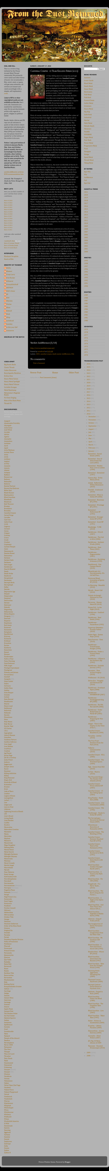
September (93, 426)
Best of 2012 (8, 227)
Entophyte (8, 632)
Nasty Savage (9, 874)
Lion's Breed (8, 816)
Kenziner (7, 771)
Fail (85, 180)
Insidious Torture (10, 740)
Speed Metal (88, 157)
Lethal (6, 800)
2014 (86, 212)
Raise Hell (7, 964)
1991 (86, 283)
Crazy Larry (11, 274)
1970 (86, 355)
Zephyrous (8, 1141)
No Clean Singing (10, 398)
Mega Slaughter (9, 845)
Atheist (6, 470)
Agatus (6, 437)
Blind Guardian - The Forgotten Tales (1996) (95, 1005)
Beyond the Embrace (11, 488)
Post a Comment (39, 363)
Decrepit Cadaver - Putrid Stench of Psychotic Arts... (95, 986)
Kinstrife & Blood (10, 782)
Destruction (8, 600)
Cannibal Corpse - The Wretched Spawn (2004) (96, 762)
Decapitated (8, 578)
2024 (89, 370)
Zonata (6, 1148)
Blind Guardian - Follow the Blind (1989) (95, 998)
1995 (86, 272)
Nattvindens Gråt (10, 877)
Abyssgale (7, 425)
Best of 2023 (8, 203)
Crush (6, 540)
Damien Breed (9, 553)
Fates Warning (9, 661)
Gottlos (6, 690)
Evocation (7, 643)
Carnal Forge (8, 515)
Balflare (7, 475)
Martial (86, 120)
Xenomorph (8, 1126)
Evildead (7, 641)
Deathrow (7, 576)
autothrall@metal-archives (14, 172)
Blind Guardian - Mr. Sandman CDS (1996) (95, 939)
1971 (86, 352)
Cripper (7, 533)
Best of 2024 (8, 200)
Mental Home (9, 850)
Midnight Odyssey (10, 856)
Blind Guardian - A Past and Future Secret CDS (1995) (95, 946)
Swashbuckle (9, 1031)
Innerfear (7, 737)
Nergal (6, 894)
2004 (86, 240)
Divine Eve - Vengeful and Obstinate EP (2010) (95, 682)
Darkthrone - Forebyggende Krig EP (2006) (96, 700)
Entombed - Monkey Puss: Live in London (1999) (96, 467)
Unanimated (8, 1063)
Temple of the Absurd (11, 1038)
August (91, 429)
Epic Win (87, 172)
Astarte (6, 468)
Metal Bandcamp (10, 390)
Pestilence (7, 944)
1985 (86, 306)
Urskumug (8, 1067)
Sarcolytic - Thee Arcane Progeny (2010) (94, 672)
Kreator (7, 787)
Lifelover (7, 809)
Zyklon (6, 1150)
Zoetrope (7, 1144)
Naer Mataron (9, 872)
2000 (86, 252)
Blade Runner (9, 493)
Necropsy (7, 888)
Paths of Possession (11, 942)
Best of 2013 (8, 225)
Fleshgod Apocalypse (11, 668)
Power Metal (88, 143)
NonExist (7, 906)
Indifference (66, 354)
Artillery (7, 459)
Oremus (7, 928)
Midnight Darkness (11, 854)
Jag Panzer (8, 753)
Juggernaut (8, 764)
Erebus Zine (8, 376)
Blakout (9, 271)
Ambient (87, 78)
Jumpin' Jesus (9, 767)
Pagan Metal (88, 137)
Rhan (8, 307)
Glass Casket (8, 681)
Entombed (8, 630)
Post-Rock (87, 140)
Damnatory (8, 556)
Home (55, 373)
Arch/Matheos (9, 450)
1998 (86, 263)
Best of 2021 (8, 207)
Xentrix (6, 1128)
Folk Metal (88, 95)
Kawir (6, 769)
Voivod (6, 1094)
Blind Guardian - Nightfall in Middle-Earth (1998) (96, 914)
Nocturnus (8, 903)
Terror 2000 (8, 1045)
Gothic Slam (8, 688)
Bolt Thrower (9, 504)
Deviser (7, 603)
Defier (6, 587)
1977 (86, 335)
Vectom (6, 1079)
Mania (6, 834)
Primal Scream (9, 951)
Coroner (7, 529)
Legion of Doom (9, 796)
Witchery (7, 1114)
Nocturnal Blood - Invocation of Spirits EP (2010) (96, 580)
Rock (8, 314)
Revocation (8, 978)
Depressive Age (9, 592)
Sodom (6, 1020)
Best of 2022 (8, 205)
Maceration (8, 827)
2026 (89, 364)
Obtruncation (9, 915)
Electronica (88, 92)
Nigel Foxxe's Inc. (10, 897)
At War (6, 464)
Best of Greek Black (10, 248)
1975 (86, 341)
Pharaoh (7, 946)
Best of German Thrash (11, 243)
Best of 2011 (8, 230)
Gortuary (7, 686)
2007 (86, 232)
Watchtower (8, 1103)
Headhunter (8, 701)
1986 (86, 303)
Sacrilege (7, 991)
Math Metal (88, 123)
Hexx (6, 719)
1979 (86, 329)
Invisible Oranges (10, 387)
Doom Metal (88, 89)
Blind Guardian (9, 497)
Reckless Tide (9, 973)
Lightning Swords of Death (13, 811)
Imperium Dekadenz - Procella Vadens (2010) (96, 629)
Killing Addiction (10, 773)
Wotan (6, 1119)
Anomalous (8, 441)
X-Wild (6, 1123)
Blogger (67, 1162)
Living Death (8, 818)
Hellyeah (7, 713)
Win (85, 174)
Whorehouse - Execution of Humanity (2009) (95, 827)
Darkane (7, 558)
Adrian (6, 434)
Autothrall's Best (9, 241)
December (92, 417)
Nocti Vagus (8, 901)
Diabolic (7, 607)
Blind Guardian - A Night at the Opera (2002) (95, 900)
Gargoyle (7, 679)
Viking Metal (88, 163)
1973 (86, 346)
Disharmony (8, 612)
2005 (86, 237)
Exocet (6, 652)
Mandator (7, 832)
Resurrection (9, 975)
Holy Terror (8, 724)
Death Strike (8, 573)
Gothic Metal (88, 103)
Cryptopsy (7, 544)
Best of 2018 (8, 214)
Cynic (6, 549)
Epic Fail (87, 183)
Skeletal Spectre (10, 1018)
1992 (86, 280)
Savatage (7, 1002)
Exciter (6, 645)
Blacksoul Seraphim (11, 256)
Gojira (6, 683)
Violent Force (9, 1090)
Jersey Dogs (8, 755)
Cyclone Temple (9, 547)
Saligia (6, 993)
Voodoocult (8, 1096)
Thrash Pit (8, 403)
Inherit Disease (9, 735)
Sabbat (6, 989)
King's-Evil (8, 780)
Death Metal (88, 86)
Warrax (7, 1101)
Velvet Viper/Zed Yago (12, 1085)
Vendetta (7, 1087)
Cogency (7, 526)
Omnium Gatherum (11, 924)
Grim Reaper (8, 692)
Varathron (7, 1076)
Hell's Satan (11, 291)
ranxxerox (10, 330)
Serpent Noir (8, 1011)
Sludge (86, 154)
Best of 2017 (8, 216)
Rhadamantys (9, 980)
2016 (86, 206)
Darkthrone (8, 567)
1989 (86, 295)
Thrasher (7, 1056)
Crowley (7, 535)
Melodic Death (89, 126)
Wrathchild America (11, 1121)
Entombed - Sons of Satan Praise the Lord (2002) (95, 460)
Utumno (7, 1074)
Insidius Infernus (10, 742)
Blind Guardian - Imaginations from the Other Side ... (95, 933)
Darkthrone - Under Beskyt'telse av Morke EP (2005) (95, 712)
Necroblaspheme (10, 879)
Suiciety (7, 1027)
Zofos (6, 1146)
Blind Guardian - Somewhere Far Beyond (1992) (94, 958)
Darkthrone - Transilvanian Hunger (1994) (94, 646)
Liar (5, 802)
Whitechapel (8, 1108)
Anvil (6, 446)
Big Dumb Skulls (10, 364)
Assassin (7, 466)
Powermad (8, 948)
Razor (6, 968)
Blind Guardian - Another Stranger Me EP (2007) (95, 867)
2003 (38, 354)
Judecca (7, 762)
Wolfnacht (7, 1117)
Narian (9, 304)
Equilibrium (8, 634)
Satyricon (7, 1000)
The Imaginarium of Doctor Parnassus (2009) (95, 926)
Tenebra (7, 1040)
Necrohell (7, 881)
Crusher (7, 542)
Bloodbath (8, 499)
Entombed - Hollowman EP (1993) (94, 512)
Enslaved (7, 627)
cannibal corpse (46, 354)
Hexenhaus (8, 717)
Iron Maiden (8, 746)
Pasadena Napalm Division (13, 939)
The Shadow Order (11, 1013)
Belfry (9, 268)
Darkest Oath (9, 560)
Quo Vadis (7, 960)
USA (72, 354)
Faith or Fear (9, 659)
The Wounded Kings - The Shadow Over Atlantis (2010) (96, 779)
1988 (86, 298)
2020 (86, 195)
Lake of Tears (8, 791)
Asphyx (6, 461)
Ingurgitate (8, 733)
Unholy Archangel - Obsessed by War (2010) (95, 597)
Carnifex (7, 517)
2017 (86, 203)
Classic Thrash (9, 367)
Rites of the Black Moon (12, 400)
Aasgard (7, 421)
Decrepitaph (8, 585)
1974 (86, 344)
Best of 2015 (8, 221)
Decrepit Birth (9, 582)
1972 (86, 349)
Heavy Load (8, 706)
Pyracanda (8, 953)
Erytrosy (7, 636)
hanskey (9, 324)
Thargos (7, 1052)
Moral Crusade (9, 863)
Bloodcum (7, 502)
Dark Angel (8, 565)
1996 (86, 269)
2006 (86, 235)
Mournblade (8, 868)
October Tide (8, 917)
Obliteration (8, 912)
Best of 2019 (8, 212)
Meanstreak (8, 843)
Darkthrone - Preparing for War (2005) (95, 719)
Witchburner (9, 1112)
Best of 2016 (8, 218)
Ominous (7, 921)
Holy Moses (8, 722)
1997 (86, 266)
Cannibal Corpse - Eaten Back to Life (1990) (95, 860)
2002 (86, 246)
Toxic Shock (8, 1058)
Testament (8, 1047)
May (90, 438)
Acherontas (8, 428)
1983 (86, 312)
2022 (89, 376)
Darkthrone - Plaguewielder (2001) (94, 554)
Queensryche (9, 955)
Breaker (7, 506)
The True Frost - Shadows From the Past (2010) (95, 743)
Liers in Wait (8, 807)
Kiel (8, 298)
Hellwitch (7, 710)
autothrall (10, 321)
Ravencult (7, 966)
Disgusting (8, 609)
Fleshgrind (8, 670)
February (92, 448)
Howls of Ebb (9, 259)
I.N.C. (6, 731)
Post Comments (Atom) (48, 377)
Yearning (7, 1130)
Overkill (7, 933)
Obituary (7, 910)
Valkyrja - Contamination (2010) (94, 750)
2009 (86, 226)
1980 (86, 321)
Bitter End (8, 490)
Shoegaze (87, 151)
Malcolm (10, 301)
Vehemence (8, 1081)
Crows (6, 538)
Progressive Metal (90, 146)
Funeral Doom (89, 100)
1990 (86, 286)
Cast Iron (7, 520)
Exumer (7, 654)
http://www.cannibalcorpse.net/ (42, 348)
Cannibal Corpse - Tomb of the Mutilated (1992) (95, 846)
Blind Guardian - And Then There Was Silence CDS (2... (95, 906)
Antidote (7, 443)
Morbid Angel (9, 865)
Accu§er (7, 432)
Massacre (7, 841)
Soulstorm (7, 1022)
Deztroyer (7, 605)
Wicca (6, 1110)
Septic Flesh (8, 1009)
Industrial (87, 117)
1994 (86, 275)
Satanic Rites (8, 998)
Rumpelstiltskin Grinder (13, 986)
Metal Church (9, 852)
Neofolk (87, 132)
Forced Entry (9, 675)
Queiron (7, 957)
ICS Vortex (8, 728)
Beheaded (7, 481)
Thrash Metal (89, 160)
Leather (7, 793)
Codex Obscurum (10, 370)
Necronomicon (9, 885)
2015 (86, 209)
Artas (6, 455)
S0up (8, 317)
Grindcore (87, 106)
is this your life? (12, 327)
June (90, 435)
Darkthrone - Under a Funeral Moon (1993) (95, 653)
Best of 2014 (8, 223)
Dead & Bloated (9, 569)
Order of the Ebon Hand (12, 926)
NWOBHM (87, 134)
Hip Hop (87, 112)
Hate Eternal (8, 699)
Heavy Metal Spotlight (12, 381)
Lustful (6, 823)
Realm (6, 971)
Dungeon (7, 616)
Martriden (7, 836)
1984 (86, 309)
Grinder (7, 695)
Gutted (6, 697)
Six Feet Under (9, 1016)
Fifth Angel (8, 666)
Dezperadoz (8, 596)
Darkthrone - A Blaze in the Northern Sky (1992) (96, 660)
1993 (86, 277)
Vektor (6, 1083)
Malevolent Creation (11, 829)
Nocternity (8, 899)
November (92, 420)
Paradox (7, 935)
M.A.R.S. (7, 825)
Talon (6, 1034)
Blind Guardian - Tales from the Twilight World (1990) (96, 965)
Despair (7, 594)
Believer (7, 484)
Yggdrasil (7, 1132)
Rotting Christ (9, 984)
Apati (6, 448)
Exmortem (8, 650)
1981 (86, 318)
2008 (86, 229)
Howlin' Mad (8, 726)
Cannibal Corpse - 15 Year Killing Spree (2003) (95, 793)
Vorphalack (8, 1099)
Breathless (8, 508)
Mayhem (7, 838)
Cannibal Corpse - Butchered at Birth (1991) (95, 853)
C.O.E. (6, 524)
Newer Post (35, 373)
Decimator (8, 580)
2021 (86, 192)
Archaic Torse (9, 452)
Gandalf (7, 677)
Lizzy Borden (9, 820)
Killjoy (6, 776)
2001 (86, 249)
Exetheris (7, 648)
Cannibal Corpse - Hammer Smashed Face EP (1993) (95, 839)
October (92, 423)
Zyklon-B (7, 1153)
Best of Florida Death (11, 245)
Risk (5, 982)
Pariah (6, 937)
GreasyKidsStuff (12, 284)
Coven (6, 531)
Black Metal (88, 83)
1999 (86, 261)
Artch (6, 457)
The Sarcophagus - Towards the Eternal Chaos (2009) (96, 820)
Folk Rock (87, 97)
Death (6, 571)
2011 (86, 220)
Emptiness (8, 623)
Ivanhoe (7, 751)
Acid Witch (8, 430)
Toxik (6, 1061)
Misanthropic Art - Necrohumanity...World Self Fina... (96, 573)
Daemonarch (8, 551)
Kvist (6, 789)
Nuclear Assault (10, 908)
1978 (86, 332)
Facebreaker (8, 656)
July (90, 432)
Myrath (6, 870)
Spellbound (8, 1025)
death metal (56, 354)
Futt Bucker (11, 278)
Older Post (74, 373)
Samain (6, 995)
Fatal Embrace (9, 663)
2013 (86, 215)
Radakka (7, 962)
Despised (7, 598)
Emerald (7, 618)
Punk (86, 149)
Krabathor (8, 784)
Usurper (7, 1069)
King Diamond (9, 778)
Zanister (7, 1137)
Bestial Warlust (9, 486)
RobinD (9, 311)
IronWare (7, 749)
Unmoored (8, 1065)
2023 (89, 373)
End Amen (8, 625)
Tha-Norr (7, 1049)
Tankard (7, 1036)
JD (7, 294)
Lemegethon (8, 798)
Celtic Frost (8, 522)
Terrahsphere (9, 1043)
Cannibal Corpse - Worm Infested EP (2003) (95, 786)
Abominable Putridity (12, 423)
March (91, 445)
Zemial (6, 1139)
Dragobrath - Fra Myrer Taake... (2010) (94, 886)
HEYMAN (10, 288)
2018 (86, 200)
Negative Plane (9, 890)
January (91, 451)
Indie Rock (88, 114)
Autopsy (7, 472)
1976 (86, 338)
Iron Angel (8, 744)
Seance (6, 1007)
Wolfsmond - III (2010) (96, 678)
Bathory (7, 479)
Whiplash (7, 1105)
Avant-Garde (88, 80)
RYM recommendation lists (13, 174)
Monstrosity (8, 859)
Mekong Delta (9, 847)
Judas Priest (8, 760)
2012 (86, 217)
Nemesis (7, 892)
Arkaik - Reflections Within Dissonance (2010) (95, 485)
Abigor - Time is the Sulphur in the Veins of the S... (96, 725)
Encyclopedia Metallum (12, 373)
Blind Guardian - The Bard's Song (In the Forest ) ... (96, 893)
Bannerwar (8, 477)
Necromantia (9, 883)
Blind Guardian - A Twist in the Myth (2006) (95, 874)
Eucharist (7, 639)
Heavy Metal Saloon (11, 379)
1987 (86, 301)
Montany (7, 861)
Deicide (6, 589)
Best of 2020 (8, 209)
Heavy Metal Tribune (11, 384)
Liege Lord (8, 805)
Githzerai (10, 281)
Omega (6, 919)
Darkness (7, 562)
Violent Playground (11, 1092)
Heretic (6, 715)
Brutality (7, 511)
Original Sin (8, 930)
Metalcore (87, 129)
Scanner (7, 1004)
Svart (6, 1029)
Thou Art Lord (9, 1054)
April (91, 442)
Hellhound (8, 708)
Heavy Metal (88, 109)
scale (6, 93)
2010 (86, 223)
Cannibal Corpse (10, 513)
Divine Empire (9, 614)
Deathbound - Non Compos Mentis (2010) (94, 566)
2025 (89, 367)
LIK (5, 814)
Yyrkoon (7, 1135)
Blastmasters (9, 495)
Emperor (7, 621)
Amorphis (7, 439)
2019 (86, 198)
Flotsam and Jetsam (11, 672)
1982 (86, 315)
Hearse (6, 704)
